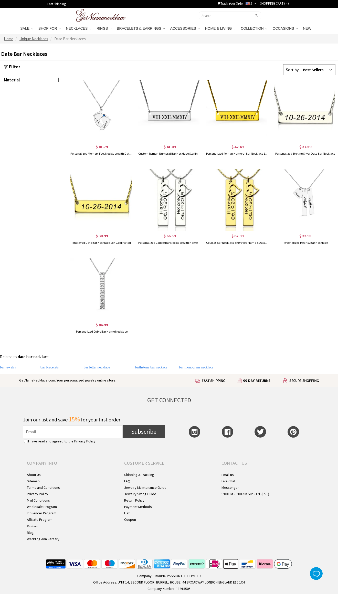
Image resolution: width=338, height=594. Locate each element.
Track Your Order (231, 3)
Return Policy (134, 500)
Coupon (130, 519)
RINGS (104, 28)
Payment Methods (138, 506)
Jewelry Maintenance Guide (145, 487)
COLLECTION (254, 28)
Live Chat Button (316, 573)
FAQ (127, 481)
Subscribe (143, 432)
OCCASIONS (285, 28)
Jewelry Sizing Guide (140, 494)
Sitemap (33, 481)
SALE (26, 28)
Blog (30, 532)
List (127, 513)
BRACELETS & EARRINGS (141, 28)
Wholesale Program (42, 506)
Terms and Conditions (43, 487)
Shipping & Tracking (139, 474)
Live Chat (228, 481)
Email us (227, 474)
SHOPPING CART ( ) (274, 3)
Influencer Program (41, 513)
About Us (34, 474)
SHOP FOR (49, 28)
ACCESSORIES (184, 28)
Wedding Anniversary (43, 539)
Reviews (32, 526)
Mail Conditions (38, 500)
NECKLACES (78, 28)
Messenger (230, 487)
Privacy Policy (85, 441)
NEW (307, 28)
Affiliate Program (39, 519)
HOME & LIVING (220, 28)
